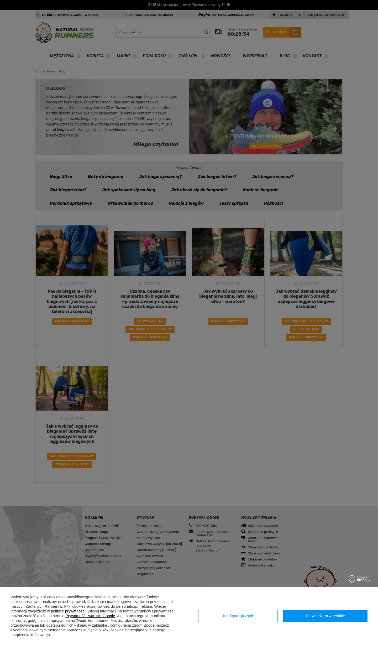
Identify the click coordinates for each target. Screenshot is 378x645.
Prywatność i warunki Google (90, 616)
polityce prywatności (68, 611)
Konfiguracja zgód (238, 616)
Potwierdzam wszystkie (325, 616)
